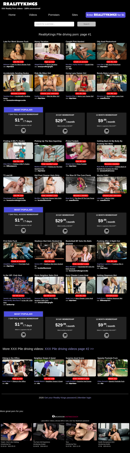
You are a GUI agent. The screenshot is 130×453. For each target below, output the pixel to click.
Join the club (18, 62)
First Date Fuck (10, 241)
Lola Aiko (100, 198)
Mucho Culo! (102, 175)
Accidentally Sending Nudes (16, 73)
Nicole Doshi (26, 298)
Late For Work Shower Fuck (15, 42)
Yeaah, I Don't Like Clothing (10, 442)
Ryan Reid (100, 167)
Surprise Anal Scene (75, 358)
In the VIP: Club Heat (12, 275)
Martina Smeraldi (40, 167)
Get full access (18, 296)
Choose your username (49, 93)
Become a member (18, 93)
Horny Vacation (41, 42)
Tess (67, 442)
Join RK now (112, 93)
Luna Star (100, 64)
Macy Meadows (71, 267)
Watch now (113, 378)
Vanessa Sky (39, 298)
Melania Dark (70, 164)
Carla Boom (101, 298)
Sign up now (49, 62)
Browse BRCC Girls (62, 421)
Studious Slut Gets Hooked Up (48, 241)
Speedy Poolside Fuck (107, 358)
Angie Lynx (70, 298)
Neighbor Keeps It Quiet (45, 358)
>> (92, 349)
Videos (33, 14)
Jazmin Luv (7, 298)
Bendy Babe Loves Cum (108, 73)
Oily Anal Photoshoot (106, 42)
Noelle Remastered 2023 (106, 442)
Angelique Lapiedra (103, 264)
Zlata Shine (7, 164)
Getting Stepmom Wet (107, 275)
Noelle (108, 444)
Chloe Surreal (102, 381)
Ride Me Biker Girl (43, 73)
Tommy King (16, 298)
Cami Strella (7, 300)
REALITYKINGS (20, 4)
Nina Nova (16, 300)
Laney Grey (48, 298)
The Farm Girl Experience (41, 442)
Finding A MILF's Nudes (14, 141)
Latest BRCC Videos (47, 421)
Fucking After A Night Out (108, 241)
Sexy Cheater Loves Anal (77, 275)
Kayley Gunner (78, 64)
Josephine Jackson (10, 264)
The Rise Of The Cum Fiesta (78, 175)
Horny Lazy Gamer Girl (76, 73)
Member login (84, 397)
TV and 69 (7, 175)
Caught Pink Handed (75, 42)
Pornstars (54, 14)
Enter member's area (49, 164)
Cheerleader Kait (9, 198)
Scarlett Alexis (39, 381)
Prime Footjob (72, 141)
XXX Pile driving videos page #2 (67, 349)
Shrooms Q (101, 96)
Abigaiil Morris (40, 64)
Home (12, 14)
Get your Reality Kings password (60, 397)
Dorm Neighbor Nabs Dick (46, 275)
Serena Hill (38, 264)
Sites (75, 14)
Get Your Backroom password (79, 421)
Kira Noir (69, 64)
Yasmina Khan (8, 96)
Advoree (6, 64)
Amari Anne (6, 381)
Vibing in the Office (11, 358)
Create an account (81, 62)
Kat (9, 444)
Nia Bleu (37, 198)
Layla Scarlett (70, 381)
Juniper (43, 444)
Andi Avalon (109, 167)
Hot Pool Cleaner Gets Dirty (47, 175)
